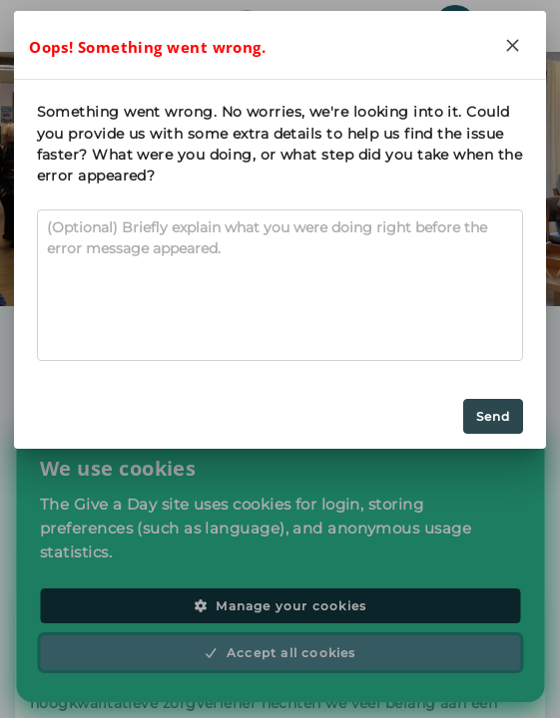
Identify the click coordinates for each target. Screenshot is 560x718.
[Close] (512, 45)
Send (493, 416)
